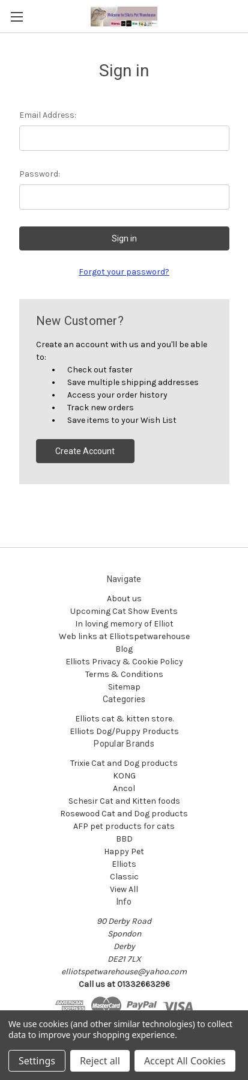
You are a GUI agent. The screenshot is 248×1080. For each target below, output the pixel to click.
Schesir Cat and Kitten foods (124, 801)
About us (124, 598)
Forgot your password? (124, 272)
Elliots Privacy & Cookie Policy (124, 662)
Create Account (85, 451)
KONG (124, 776)
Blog (124, 649)
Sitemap (124, 687)
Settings (37, 1060)
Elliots (124, 864)
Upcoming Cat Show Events (124, 611)
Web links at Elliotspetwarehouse (124, 636)
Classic (124, 877)
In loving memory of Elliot (124, 624)
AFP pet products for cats (124, 826)
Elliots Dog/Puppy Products (124, 731)
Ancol (124, 788)
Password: (39, 174)
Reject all (100, 1060)
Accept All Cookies (185, 1060)
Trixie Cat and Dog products (124, 763)
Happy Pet (124, 851)
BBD (124, 839)
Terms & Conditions (124, 674)
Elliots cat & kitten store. (124, 719)
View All (124, 889)
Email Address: (47, 115)
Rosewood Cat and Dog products (124, 813)
